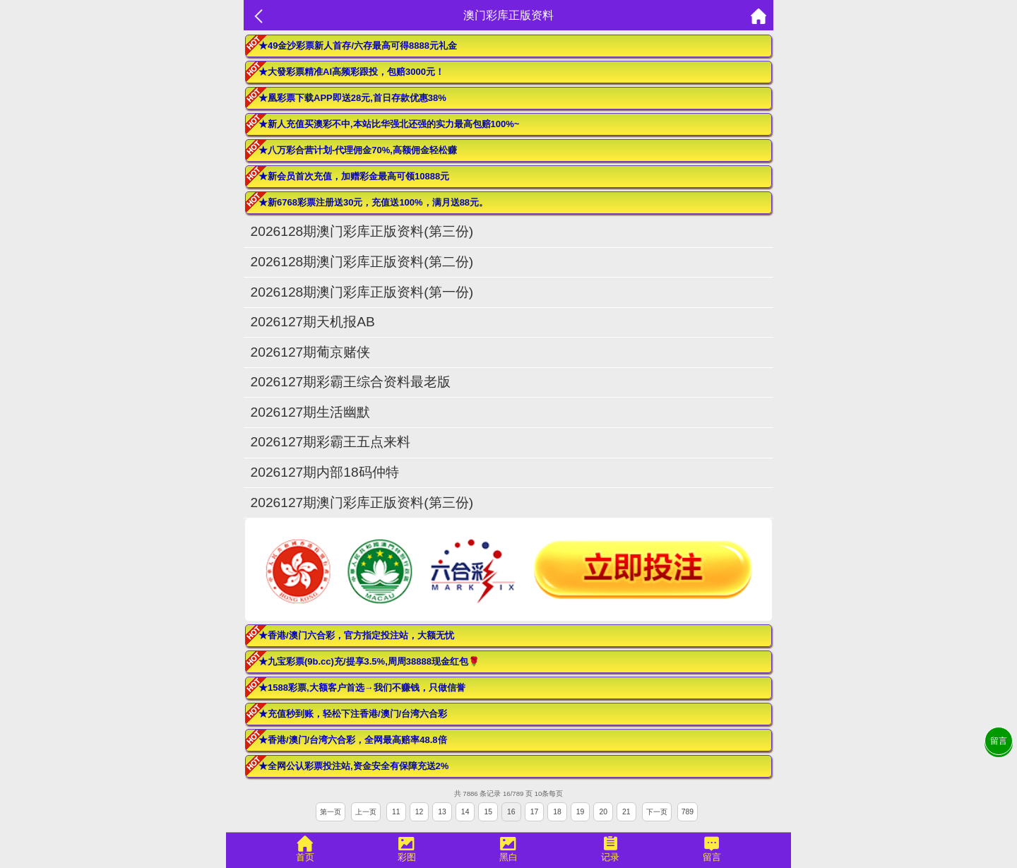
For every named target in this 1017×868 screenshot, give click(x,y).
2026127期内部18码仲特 (325, 472)
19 (580, 812)
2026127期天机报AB (313, 321)
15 (488, 812)
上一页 (365, 812)
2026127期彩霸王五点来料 (331, 441)
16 (511, 812)
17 (534, 812)
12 (419, 812)
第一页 (330, 812)
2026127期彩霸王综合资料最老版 (351, 381)
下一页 (656, 812)
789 (688, 812)
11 (396, 812)
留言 (998, 741)
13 (442, 812)
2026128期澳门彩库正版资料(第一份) (362, 292)
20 (603, 812)
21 (626, 812)
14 (465, 812)
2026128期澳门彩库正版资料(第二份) (362, 261)
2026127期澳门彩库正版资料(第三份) (362, 502)
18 (557, 812)
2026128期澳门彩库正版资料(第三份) (362, 231)
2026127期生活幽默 (311, 412)
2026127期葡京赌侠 (317, 352)
